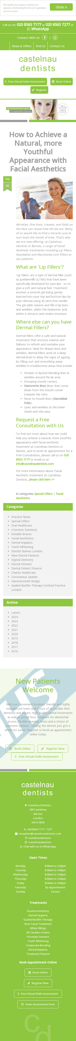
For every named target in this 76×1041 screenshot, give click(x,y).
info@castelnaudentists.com (35, 464)
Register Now (52, 748)
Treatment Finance (38, 954)
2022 (14, 625)
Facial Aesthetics (22, 538)
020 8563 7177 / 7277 (38, 829)
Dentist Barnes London (26, 551)
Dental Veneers (21, 564)
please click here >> (42, 479)
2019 (14, 638)
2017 (14, 647)
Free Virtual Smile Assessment (25, 81)
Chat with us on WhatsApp (38, 846)
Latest (15, 613)
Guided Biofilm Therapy (38, 919)
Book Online (61, 81)
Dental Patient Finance (26, 568)
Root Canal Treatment (38, 924)
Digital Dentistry (22, 560)
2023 (14, 621)
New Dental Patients (25, 555)
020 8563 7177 (29, 24)
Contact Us (57, 46)
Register (39, 90)
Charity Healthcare (23, 572)
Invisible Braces (21, 534)
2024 (14, 617)
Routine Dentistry (38, 911)
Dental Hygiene (38, 915)
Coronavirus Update (24, 577)
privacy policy (12, 11)
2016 (14, 651)
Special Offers (43, 494)
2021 (14, 630)
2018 (14, 643)
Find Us (40, 46)
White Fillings (38, 928)
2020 (14, 634)
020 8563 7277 (58, 24)
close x (61, 6)
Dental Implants (22, 542)
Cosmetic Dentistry (24, 530)
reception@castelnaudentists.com (38, 833)
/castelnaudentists (38, 838)
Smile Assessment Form (38, 1004)
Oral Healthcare (21, 525)
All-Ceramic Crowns (38, 932)
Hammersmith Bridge (25, 581)
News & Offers (21, 46)
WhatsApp (38, 29)
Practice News (20, 517)
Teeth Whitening (22, 547)
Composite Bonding (38, 945)
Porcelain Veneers (38, 937)
